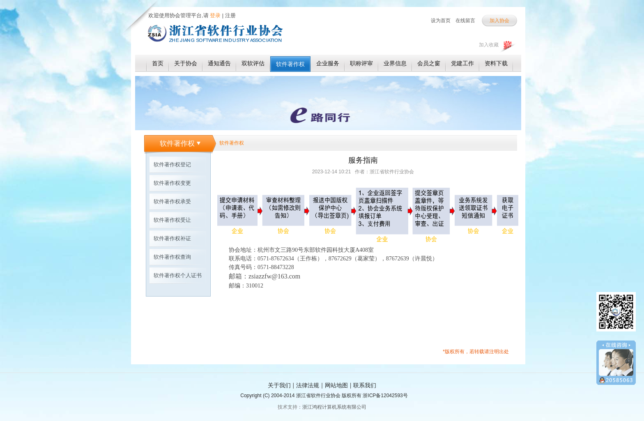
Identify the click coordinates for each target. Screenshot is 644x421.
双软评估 (253, 63)
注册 (230, 15)
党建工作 (462, 63)
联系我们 (364, 385)
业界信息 (395, 63)
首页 (157, 63)
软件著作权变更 (172, 183)
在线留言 (465, 20)
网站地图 (336, 385)
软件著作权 (290, 64)
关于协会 (185, 63)
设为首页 (441, 20)
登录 (215, 15)
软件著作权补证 (172, 238)
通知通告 (219, 63)
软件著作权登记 (172, 164)
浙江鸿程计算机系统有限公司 (334, 407)
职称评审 (361, 63)
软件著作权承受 (172, 201)
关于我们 (279, 385)
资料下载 (496, 63)
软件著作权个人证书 (178, 275)
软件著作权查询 (172, 257)
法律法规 (307, 385)
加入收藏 (489, 45)
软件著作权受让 (172, 220)
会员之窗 (428, 63)
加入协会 (499, 20)
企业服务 (327, 63)
